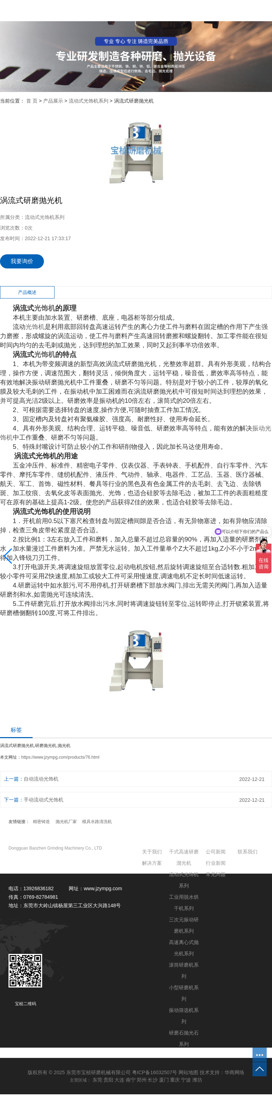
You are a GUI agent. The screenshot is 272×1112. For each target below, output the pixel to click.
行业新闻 (216, 863)
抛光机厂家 (66, 821)
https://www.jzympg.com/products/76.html (60, 757)
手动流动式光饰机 (43, 800)
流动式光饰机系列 (88, 101)
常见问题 (216, 874)
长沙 (153, 1080)
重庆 (175, 1080)
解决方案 (152, 863)
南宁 (131, 1080)
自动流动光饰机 (41, 779)
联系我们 (247, 852)
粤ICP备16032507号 (154, 1072)
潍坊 (197, 1080)
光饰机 (44, 308)
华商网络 (234, 1072)
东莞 (97, 1080)
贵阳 (108, 1080)
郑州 (142, 1080)
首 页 (32, 101)
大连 (119, 1080)
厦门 (164, 1080)
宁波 (186, 1080)
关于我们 (152, 852)
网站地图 (188, 1072)
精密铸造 (41, 821)
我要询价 (22, 261)
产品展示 (53, 101)
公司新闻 (216, 852)
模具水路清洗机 (97, 821)
